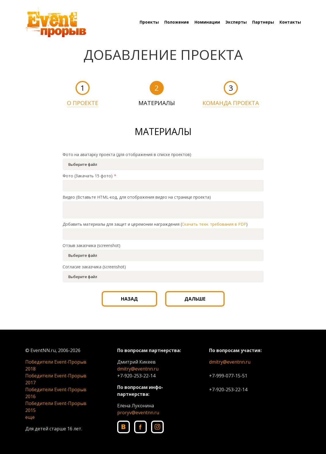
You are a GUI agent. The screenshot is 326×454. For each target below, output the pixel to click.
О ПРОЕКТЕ (82, 103)
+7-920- (125, 376)
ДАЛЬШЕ (194, 299)
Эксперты (236, 22)
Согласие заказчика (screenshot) (94, 266)
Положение (176, 22)
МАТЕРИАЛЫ (156, 103)
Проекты (149, 22)
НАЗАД (129, 299)
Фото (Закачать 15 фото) (89, 175)
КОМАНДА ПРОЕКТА (230, 103)
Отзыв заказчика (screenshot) (91, 245)
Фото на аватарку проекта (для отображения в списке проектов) (127, 154)
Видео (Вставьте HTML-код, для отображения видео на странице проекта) (137, 197)
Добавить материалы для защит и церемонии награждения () (155, 224)
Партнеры (263, 22)
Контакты (290, 22)
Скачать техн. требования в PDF (214, 224)
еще (30, 417)
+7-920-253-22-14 (228, 389)
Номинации (207, 22)
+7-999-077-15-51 (228, 376)
